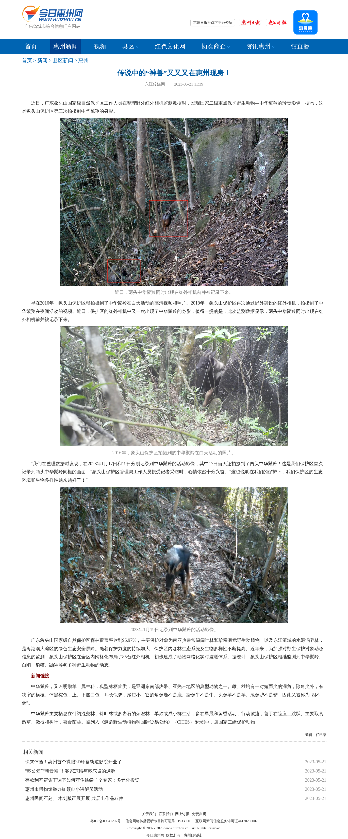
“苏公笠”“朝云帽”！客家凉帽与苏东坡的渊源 (70, 771)
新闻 (42, 60)
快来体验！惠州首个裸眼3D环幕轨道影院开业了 (73, 761)
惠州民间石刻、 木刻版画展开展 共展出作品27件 (74, 798)
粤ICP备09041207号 (105, 821)
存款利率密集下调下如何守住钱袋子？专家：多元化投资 (82, 780)
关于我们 (149, 814)
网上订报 (182, 814)
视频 (100, 46)
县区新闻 (63, 60)
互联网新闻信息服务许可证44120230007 (226, 821)
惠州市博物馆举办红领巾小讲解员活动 (64, 789)
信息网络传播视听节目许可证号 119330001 (158, 821)
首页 (31, 46)
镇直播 (300, 46)
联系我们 (166, 814)
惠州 (83, 60)
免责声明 (199, 814)
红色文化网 (170, 46)
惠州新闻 (65, 46)
